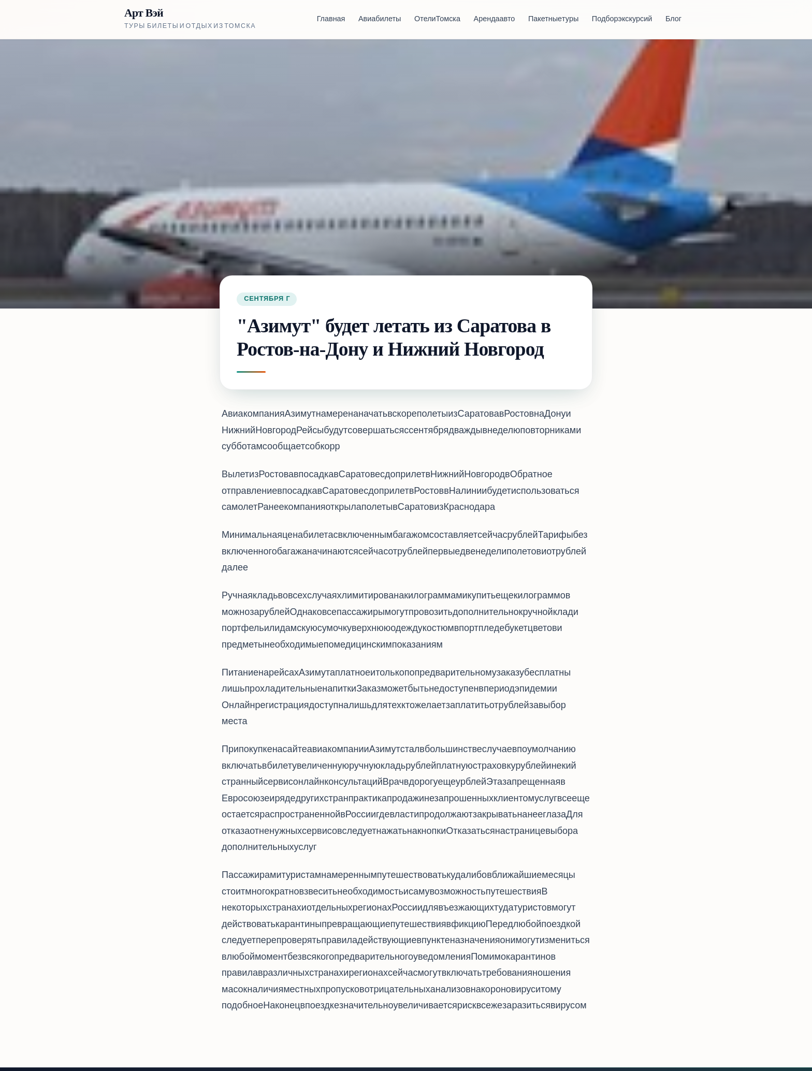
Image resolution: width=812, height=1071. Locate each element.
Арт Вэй (143, 13)
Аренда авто (494, 19)
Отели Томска (437, 19)
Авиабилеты (379, 19)
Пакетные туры (553, 19)
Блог (673, 19)
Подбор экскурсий (622, 19)
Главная (331, 19)
